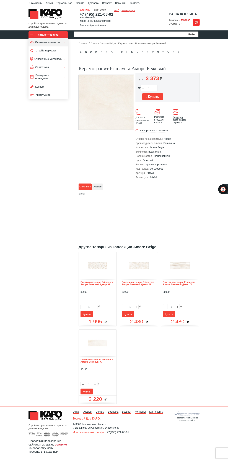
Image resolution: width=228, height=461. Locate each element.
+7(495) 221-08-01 (118, 432)
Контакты (135, 3)
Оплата (80, 3)
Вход (116, 10)
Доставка (93, 3)
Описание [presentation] (85, 186)
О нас (76, 411)
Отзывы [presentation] (97, 186)
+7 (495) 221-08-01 (96, 14)
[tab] (85, 187)
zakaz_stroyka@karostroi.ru (95, 20)
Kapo (46, 15)
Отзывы (87, 411)
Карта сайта (156, 411)
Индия (167, 138)
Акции (49, 3)
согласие (61, 444)
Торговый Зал (64, 3)
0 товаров (184, 20)
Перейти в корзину (196, 22)
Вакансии (120, 3)
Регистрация (128, 10)
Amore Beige (156, 147)
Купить (152, 96)
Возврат (107, 3)
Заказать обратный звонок (93, 25)
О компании (35, 3)
